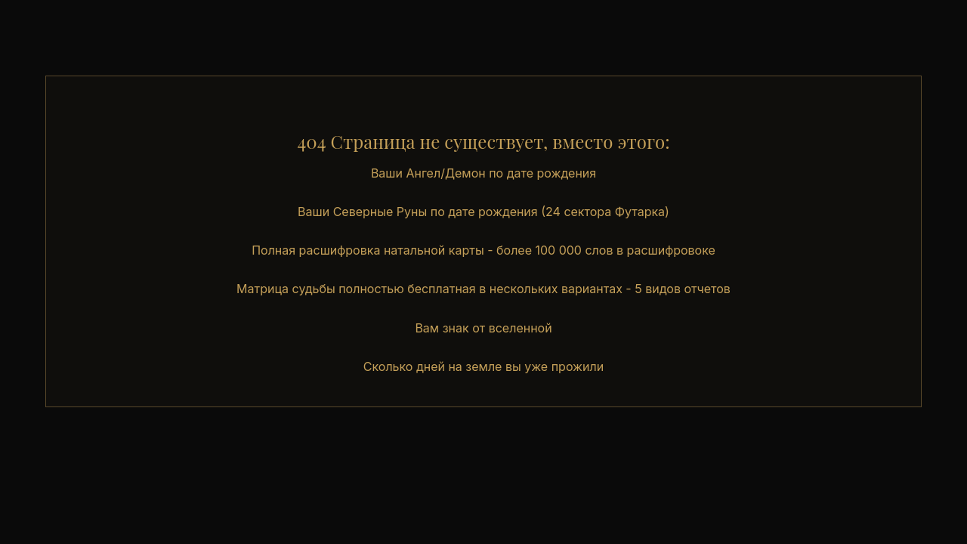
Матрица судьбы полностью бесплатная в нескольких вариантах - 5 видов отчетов (483, 288)
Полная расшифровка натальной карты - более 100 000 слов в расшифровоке (483, 250)
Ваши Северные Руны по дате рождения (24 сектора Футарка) (483, 211)
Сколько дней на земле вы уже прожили (483, 366)
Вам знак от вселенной (483, 327)
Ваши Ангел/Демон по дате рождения (483, 173)
